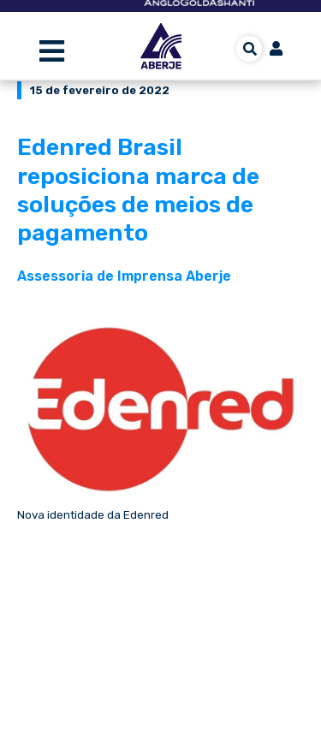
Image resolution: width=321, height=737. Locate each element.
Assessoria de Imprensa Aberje (124, 276)
